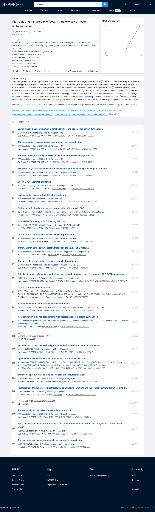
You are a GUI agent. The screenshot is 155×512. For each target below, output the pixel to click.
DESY (32, 349)
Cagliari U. (99, 362)
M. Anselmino (24, 362)
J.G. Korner (61, 291)
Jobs (59, 10)
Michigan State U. (35, 321)
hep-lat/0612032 (59, 381)
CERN (49, 212)
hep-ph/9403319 (57, 297)
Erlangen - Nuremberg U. (59, 444)
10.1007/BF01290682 (79, 297)
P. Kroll (47, 133)
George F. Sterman (54, 225)
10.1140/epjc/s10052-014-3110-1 (113, 281)
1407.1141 (54, 268)
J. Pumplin (22, 321)
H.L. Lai (100, 321)
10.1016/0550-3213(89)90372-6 (62, 228)
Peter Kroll (40, 349)
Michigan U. (69, 278)
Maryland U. (36, 185)
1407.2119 (89, 281)
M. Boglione (57, 362)
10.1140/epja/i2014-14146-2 (76, 268)
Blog (134, 476)
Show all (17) (114, 114)
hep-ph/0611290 (58, 149)
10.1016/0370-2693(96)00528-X (84, 202)
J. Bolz (21, 291)
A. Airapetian (44, 278)
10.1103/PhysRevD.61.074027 (81, 310)
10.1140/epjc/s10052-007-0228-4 (84, 149)
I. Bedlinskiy (41, 392)
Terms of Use (17, 489)
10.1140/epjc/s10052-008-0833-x (79, 175)
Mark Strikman (85, 212)
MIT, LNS (48, 185)
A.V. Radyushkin (24, 199)
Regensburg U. (72, 172)
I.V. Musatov (23, 307)
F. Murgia (85, 365)
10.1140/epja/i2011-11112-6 (74, 255)
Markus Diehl (23, 349)
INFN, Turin (46, 362)
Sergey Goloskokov (20, 31)
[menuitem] (127, 4)
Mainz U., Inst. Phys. (75, 291)
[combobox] (74, 4)
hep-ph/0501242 (58, 136)
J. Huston (75, 321)
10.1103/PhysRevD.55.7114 (83, 188)
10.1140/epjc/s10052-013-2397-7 (79, 352)
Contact (135, 489)
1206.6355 (57, 395)
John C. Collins (24, 212)
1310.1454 (53, 447)
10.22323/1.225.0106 (25, 63)
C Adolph (44, 444)
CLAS (20, 392)
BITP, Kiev (36, 252)
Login (148, 4)
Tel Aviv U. (73, 212)
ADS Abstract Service (28, 66)
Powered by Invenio (9, 507)
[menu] (132, 4)
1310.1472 (53, 417)
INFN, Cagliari (113, 362)
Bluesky (135, 480)
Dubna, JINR (35, 31)
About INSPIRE (18, 476)
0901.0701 (56, 434)
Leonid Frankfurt (60, 212)
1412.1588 (23, 60)
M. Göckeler (54, 378)
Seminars (75, 10)
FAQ (48, 476)
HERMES (21, 278)
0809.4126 (56, 175)
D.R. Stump (49, 321)
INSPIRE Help (52, 480)
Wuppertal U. (56, 133)
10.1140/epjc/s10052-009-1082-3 (79, 434)
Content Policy (18, 480)
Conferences (94, 10)
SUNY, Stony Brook (37, 225)
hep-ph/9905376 (56, 310)
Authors (44, 10)
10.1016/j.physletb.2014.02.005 (77, 447)
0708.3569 (56, 162)
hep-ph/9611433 (59, 215)
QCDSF (21, 378)
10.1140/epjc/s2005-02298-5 (83, 136)
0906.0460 (56, 241)
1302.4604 (55, 352)
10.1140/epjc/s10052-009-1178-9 (79, 241)
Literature (27, 10)
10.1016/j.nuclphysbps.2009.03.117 (90, 368)
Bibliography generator (99, 476)
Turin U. (34, 362)
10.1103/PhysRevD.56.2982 (83, 215)
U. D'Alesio (89, 362)
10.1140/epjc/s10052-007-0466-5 (79, 162)
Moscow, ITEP (53, 392)
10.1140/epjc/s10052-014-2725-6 (77, 417)
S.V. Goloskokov (24, 133)
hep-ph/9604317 (58, 202)
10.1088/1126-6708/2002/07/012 (75, 327)
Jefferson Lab (56, 199)
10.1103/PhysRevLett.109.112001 (82, 395)
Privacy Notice (18, 485)
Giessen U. (55, 278)
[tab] (20, 121)
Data (111, 10)
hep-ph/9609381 (59, 188)
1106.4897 (52, 255)
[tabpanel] (77, 290)
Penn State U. (37, 212)
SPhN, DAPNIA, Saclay (36, 365)
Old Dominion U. (39, 199)
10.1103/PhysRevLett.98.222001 (84, 381)
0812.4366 (65, 368)
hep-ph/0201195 (49, 327)
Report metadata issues (57, 485)
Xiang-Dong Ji (24, 185)
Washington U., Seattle (65, 185)
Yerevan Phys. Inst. (58, 365)
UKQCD (31, 378)
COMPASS (22, 444)
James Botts (23, 225)
